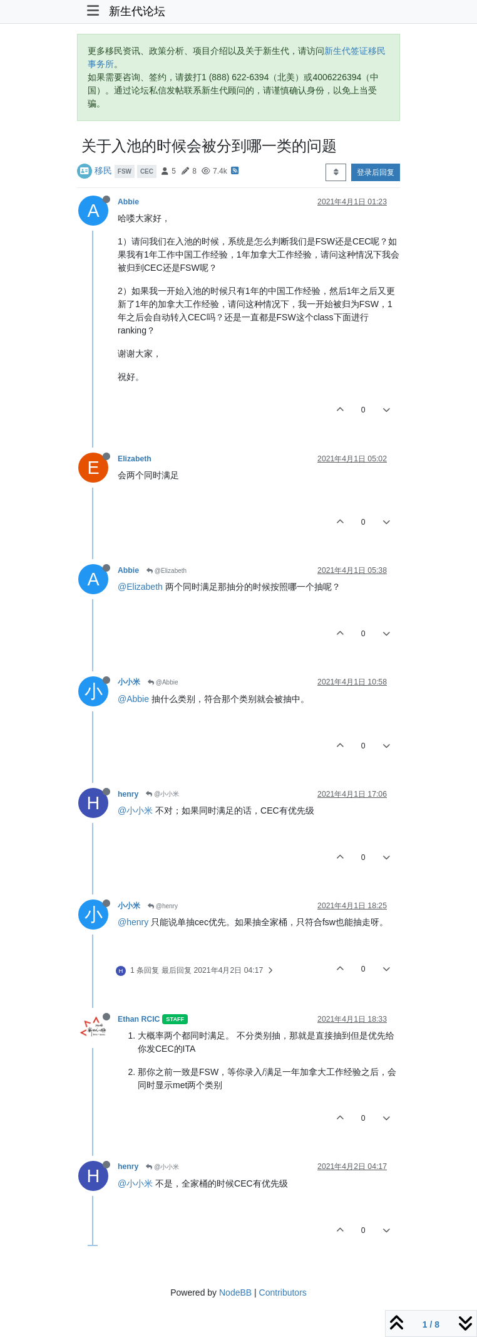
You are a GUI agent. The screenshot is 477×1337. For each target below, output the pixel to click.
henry (128, 794)
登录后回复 (375, 172)
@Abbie (163, 682)
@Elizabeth (166, 570)
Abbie (128, 201)
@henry (163, 906)
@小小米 (162, 793)
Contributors (283, 1292)
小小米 (129, 682)
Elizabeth (134, 458)
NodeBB (235, 1292)
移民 (103, 170)
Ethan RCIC (139, 1019)
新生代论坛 (137, 11)
